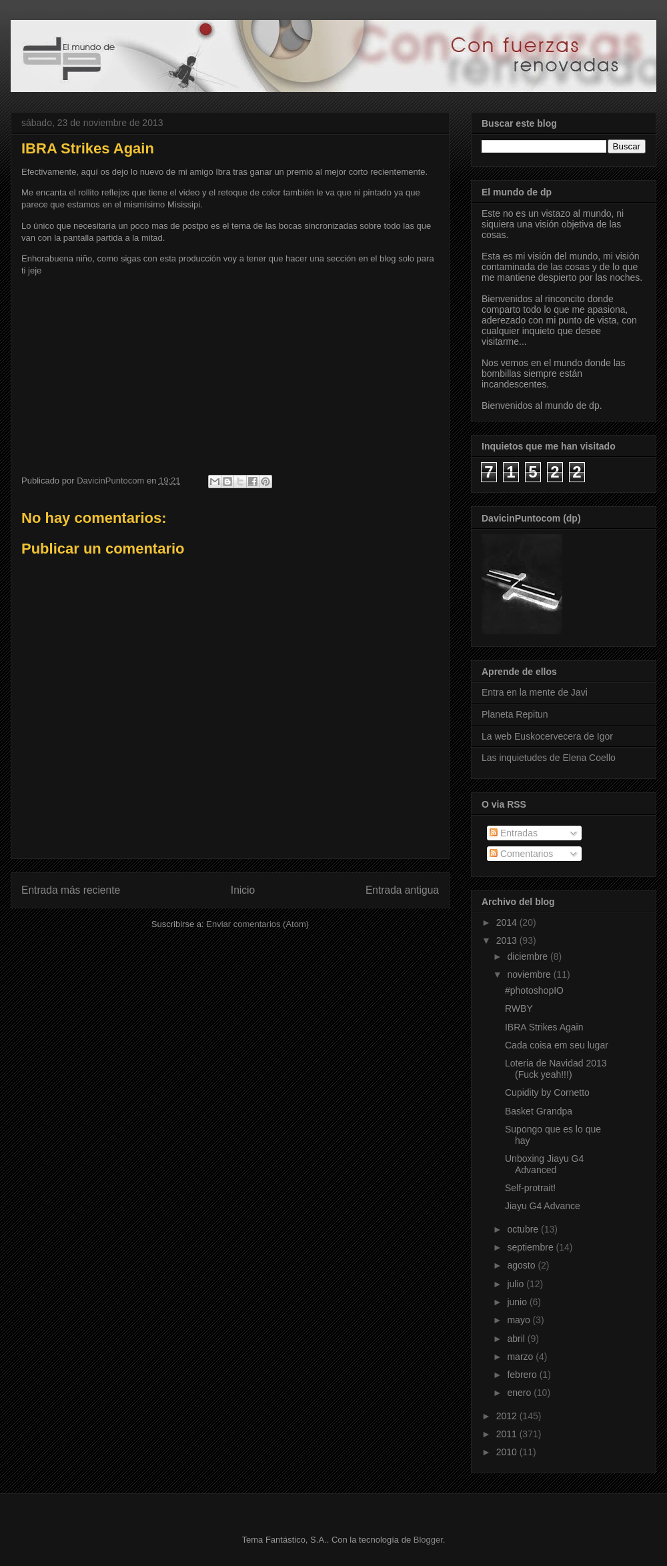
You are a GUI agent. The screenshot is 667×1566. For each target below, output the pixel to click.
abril (517, 1338)
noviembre (530, 974)
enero (520, 1392)
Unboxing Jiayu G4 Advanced (544, 1164)
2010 (508, 1452)
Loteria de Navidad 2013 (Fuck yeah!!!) (556, 1069)
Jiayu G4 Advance (542, 1206)
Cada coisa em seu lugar (556, 1045)
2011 (508, 1434)
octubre (524, 1229)
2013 (508, 940)
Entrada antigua (402, 890)
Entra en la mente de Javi (535, 692)
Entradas (514, 833)
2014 (508, 922)
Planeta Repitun (515, 714)
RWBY (519, 1008)
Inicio (243, 890)
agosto (522, 1265)
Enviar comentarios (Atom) (257, 924)
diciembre (528, 956)
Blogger (428, 1540)
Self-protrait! (530, 1188)
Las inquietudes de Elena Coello (549, 757)
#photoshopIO (534, 990)
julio (516, 1284)
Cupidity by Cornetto (547, 1092)
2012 (508, 1416)
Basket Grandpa (538, 1111)
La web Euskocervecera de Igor (547, 736)
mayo (519, 1320)
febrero (523, 1374)
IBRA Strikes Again (544, 1027)
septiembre (531, 1247)
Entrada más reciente (70, 890)
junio (518, 1302)
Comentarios (521, 853)
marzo (521, 1356)
